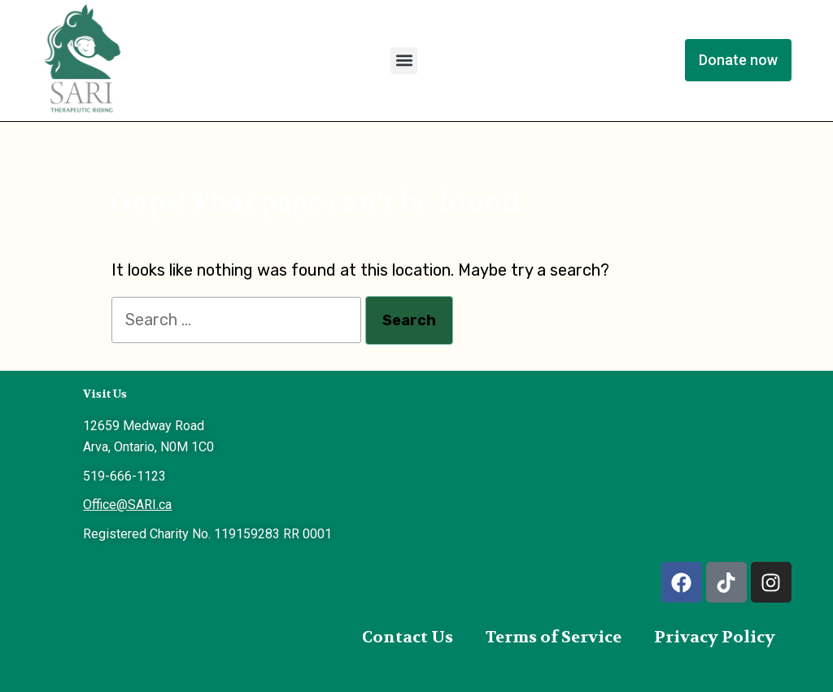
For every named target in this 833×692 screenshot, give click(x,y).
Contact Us (407, 637)
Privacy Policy (714, 637)
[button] (403, 60)
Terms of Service (553, 637)
